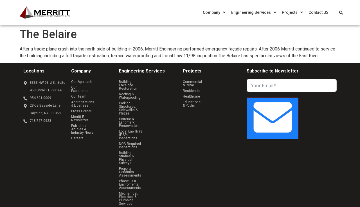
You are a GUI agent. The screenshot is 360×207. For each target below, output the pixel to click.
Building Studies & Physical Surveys (146, 119)
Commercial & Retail (199, 82)
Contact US (318, 12)
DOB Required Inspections (139, 113)
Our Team (102, 87)
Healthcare (191, 87)
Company (214, 12)
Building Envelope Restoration (142, 82)
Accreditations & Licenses (91, 93)
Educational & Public (215, 87)
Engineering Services (253, 12)
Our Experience (83, 87)
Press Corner (81, 99)
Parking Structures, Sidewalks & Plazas (143, 94)
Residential (223, 82)
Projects (292, 12)
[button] (214, 12)
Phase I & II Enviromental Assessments (138, 132)
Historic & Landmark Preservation (145, 102)
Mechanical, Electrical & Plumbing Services (145, 141)
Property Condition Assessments (144, 125)
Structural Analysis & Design (141, 154)
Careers (77, 119)
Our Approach (81, 82)
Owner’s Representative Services (144, 148)
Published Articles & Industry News (86, 111)
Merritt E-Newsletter (86, 104)
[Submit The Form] (272, 118)
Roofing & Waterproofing (137, 87)
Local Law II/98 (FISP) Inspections (145, 108)
